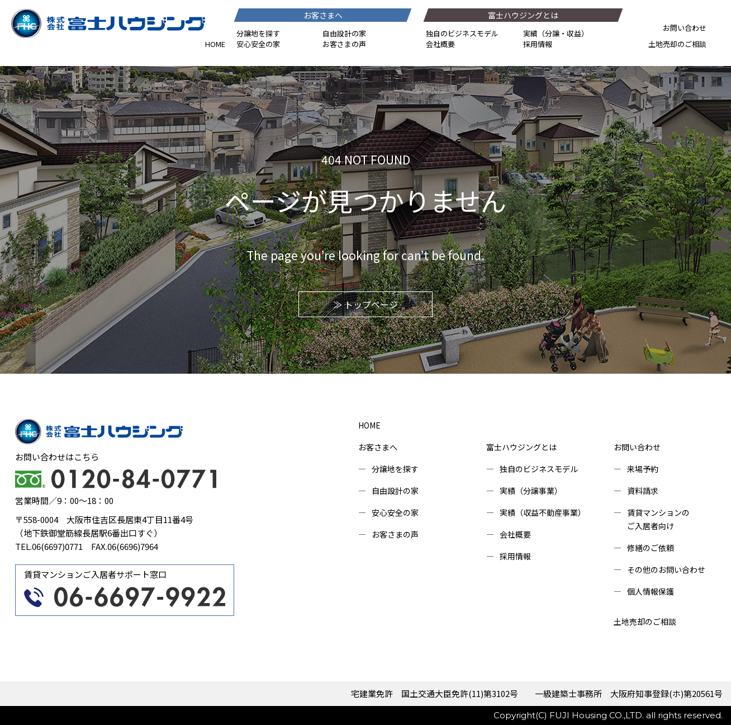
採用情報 (537, 44)
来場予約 (642, 468)
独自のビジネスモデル (462, 33)
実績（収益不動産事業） (543, 512)
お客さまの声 (344, 44)
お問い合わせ (684, 27)
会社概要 (440, 44)
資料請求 (642, 490)
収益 (574, 33)
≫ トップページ (365, 304)
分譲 (552, 33)
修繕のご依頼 (650, 547)
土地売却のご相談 (677, 44)
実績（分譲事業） (531, 490)
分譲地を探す (258, 33)
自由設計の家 (344, 33)
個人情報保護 (650, 591)
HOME (215, 44)
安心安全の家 (258, 44)
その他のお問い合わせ (666, 569)
